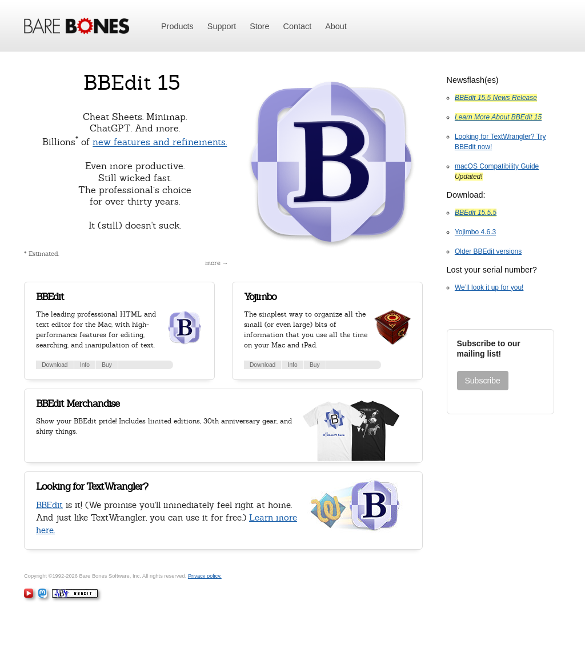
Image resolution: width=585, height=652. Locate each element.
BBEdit (50, 296)
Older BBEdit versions (488, 251)
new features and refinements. (160, 143)
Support (221, 26)
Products (177, 26)
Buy (107, 365)
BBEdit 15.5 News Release (496, 98)
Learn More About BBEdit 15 (498, 117)
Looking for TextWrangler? (92, 486)
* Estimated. (41, 254)
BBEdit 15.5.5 (475, 213)
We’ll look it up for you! (489, 287)
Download (54, 365)
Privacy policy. (205, 576)
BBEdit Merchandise (77, 403)
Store (259, 26)
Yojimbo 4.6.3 (475, 232)
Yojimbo (260, 296)
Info (85, 365)
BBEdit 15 (131, 82)
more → (217, 263)
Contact (297, 26)
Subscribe (482, 380)
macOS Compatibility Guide (497, 166)
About (336, 26)
